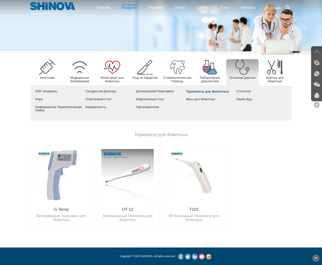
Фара (39, 99)
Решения (156, 7)
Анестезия (47, 75)
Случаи (203, 7)
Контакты (248, 7)
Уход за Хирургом (144, 75)
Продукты (129, 7)
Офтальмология (147, 107)
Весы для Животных (200, 99)
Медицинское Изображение (79, 77)
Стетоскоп (243, 91)
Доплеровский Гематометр (155, 91)
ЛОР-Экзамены (46, 91)
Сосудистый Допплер (101, 91)
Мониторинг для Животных (112, 77)
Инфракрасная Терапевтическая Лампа (58, 108)
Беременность (96, 107)
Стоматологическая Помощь (177, 77)
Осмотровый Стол (98, 99)
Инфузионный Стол (150, 99)
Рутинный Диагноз (242, 75)
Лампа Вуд (244, 99)
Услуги (180, 7)
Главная (103, 7)
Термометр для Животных (207, 91)
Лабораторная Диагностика (210, 77)
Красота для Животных (275, 77)
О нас (224, 7)
